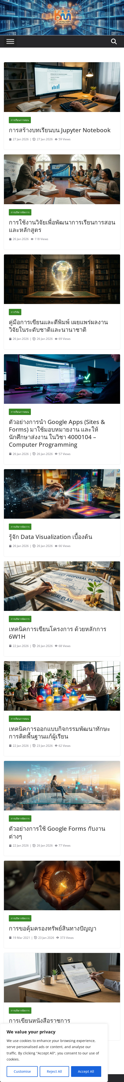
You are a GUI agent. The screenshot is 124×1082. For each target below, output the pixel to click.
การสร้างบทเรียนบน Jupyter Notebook (60, 130)
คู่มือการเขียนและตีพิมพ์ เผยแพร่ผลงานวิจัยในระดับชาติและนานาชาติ (58, 326)
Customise (22, 1071)
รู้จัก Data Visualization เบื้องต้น (50, 537)
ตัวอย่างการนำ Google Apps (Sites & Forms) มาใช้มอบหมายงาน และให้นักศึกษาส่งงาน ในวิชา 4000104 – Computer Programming (57, 433)
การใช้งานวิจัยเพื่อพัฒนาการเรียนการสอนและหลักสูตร (62, 226)
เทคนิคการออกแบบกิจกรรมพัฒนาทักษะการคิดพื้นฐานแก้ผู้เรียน (59, 732)
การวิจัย (15, 312)
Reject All (54, 1071)
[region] (54, 1053)
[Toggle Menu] (10, 41)
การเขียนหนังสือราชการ (39, 1020)
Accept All (86, 1071)
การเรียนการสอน (20, 120)
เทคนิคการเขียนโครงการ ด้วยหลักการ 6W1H (57, 632)
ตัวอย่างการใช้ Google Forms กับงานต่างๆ (57, 832)
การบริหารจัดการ (20, 212)
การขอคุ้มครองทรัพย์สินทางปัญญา (52, 928)
